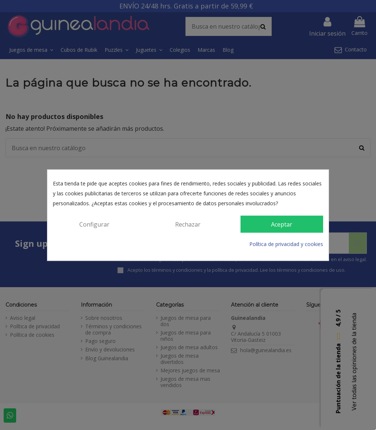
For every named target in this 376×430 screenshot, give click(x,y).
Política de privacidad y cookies (286, 244)
